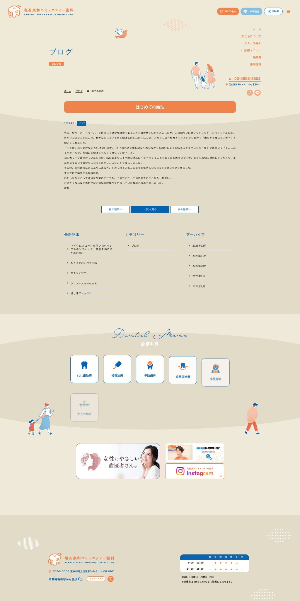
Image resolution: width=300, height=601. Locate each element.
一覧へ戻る (150, 211)
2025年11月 (199, 257)
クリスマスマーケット (84, 285)
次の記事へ (184, 211)
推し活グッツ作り (81, 295)
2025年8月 (198, 288)
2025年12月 (199, 247)
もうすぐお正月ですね (84, 265)
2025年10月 (199, 268)
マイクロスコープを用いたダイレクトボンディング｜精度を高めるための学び (91, 251)
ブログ (82, 123)
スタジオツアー (80, 275)
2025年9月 (198, 278)
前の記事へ (115, 211)
